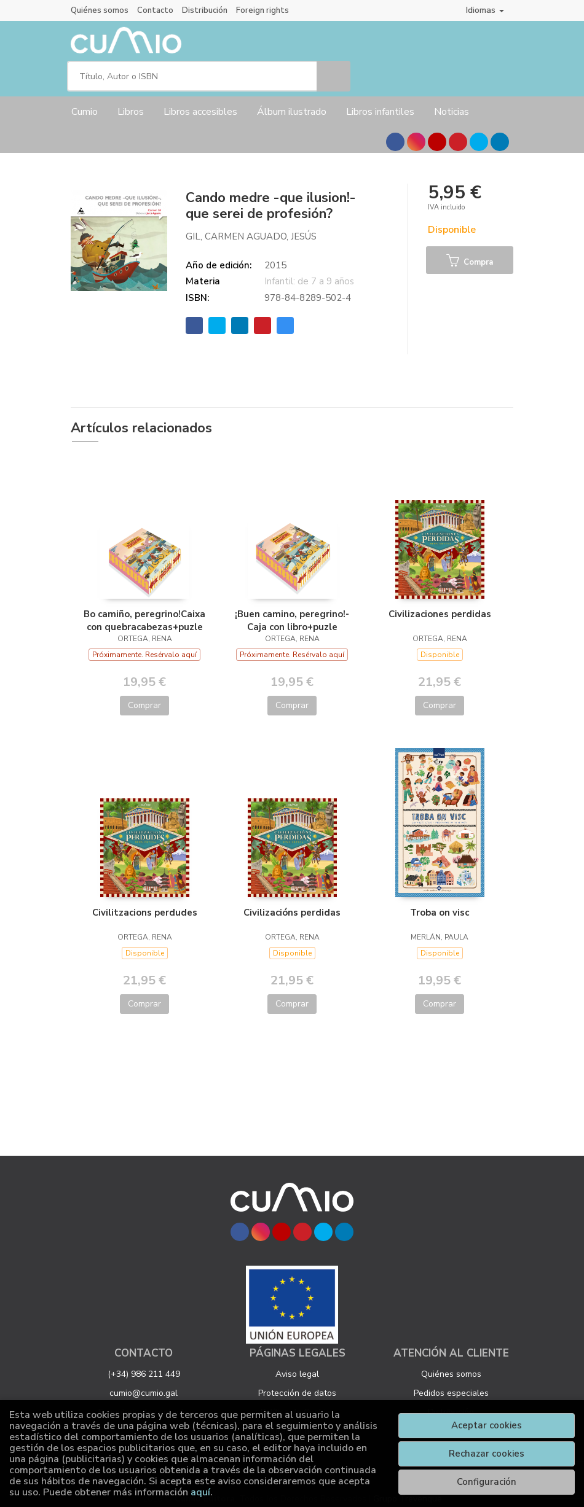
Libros (130, 101)
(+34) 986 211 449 (144, 1363)
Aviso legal (297, 1363)
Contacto (155, 10)
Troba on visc (439, 902)
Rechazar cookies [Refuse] (486, 1453)
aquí (200, 1492)
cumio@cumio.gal (143, 1382)
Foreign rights (262, 10)
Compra (469, 251)
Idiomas (485, 10)
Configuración (486, 1482)
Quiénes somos (99, 10)
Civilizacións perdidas (292, 902)
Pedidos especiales (451, 1382)
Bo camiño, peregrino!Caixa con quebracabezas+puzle (144, 610)
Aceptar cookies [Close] (486, 1425)
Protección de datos (297, 1382)
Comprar (144, 695)
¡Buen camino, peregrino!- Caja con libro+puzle (292, 610)
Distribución (204, 10)
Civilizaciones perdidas (440, 604)
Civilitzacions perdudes (144, 902)
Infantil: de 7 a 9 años (309, 271)
